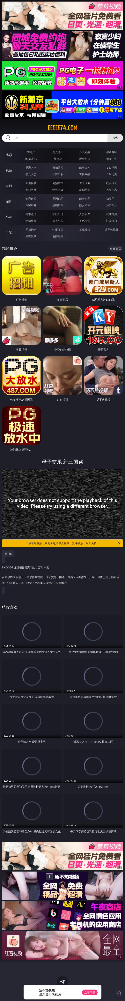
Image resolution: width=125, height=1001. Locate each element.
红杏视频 (31, 236)
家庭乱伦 (57, 214)
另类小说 (57, 220)
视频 (9, 170)
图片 (9, 201)
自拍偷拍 (57, 167)
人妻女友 (84, 214)
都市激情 (31, 214)
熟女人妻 (31, 174)
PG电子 (31, 152)
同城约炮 (31, 229)
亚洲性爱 (31, 183)
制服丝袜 (31, 189)
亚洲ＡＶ (31, 167)
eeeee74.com (62, 128)
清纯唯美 (57, 205)
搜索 (115, 138)
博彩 (9, 155)
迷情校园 (31, 220)
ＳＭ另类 (111, 174)
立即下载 (89, 992)
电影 (9, 186)
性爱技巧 (111, 220)
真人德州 (57, 152)
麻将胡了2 (31, 158)
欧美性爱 (111, 183)
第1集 (8, 554)
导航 (9, 232)
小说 (9, 217)
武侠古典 (111, 214)
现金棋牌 (84, 158)
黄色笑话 (84, 220)
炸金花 (58, 158)
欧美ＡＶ (84, 167)
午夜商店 (57, 229)
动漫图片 (111, 198)
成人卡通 (84, 183)
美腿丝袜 (31, 205)
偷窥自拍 (31, 198)
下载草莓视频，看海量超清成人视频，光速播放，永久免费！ (73, 543)
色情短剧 (57, 236)
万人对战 (84, 152)
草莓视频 (84, 229)
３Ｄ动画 (111, 167)
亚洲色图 (57, 198)
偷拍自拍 (57, 183)
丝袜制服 (57, 174)
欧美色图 (84, 198)
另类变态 (111, 189)
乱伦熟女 (84, 189)
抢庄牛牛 (111, 158)
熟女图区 (84, 205)
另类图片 (111, 205)
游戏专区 (111, 152)
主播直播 (84, 174)
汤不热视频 (111, 229)
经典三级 (57, 189)
